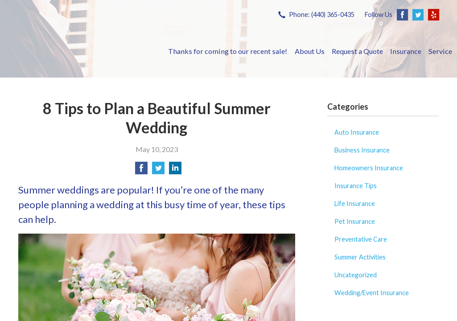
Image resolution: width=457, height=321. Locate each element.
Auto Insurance (356, 132)
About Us (310, 51)
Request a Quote (357, 51)
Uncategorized (355, 275)
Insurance (405, 51)
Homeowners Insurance (368, 168)
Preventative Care (360, 239)
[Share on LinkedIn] (175, 170)
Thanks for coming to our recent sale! (227, 51)
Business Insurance (362, 150)
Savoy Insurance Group (85, 51)
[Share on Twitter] (158, 170)
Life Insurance (354, 203)
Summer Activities (360, 257)
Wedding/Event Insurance (371, 292)
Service (440, 51)
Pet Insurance (354, 221)
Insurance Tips (355, 185)
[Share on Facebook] (141, 170)
